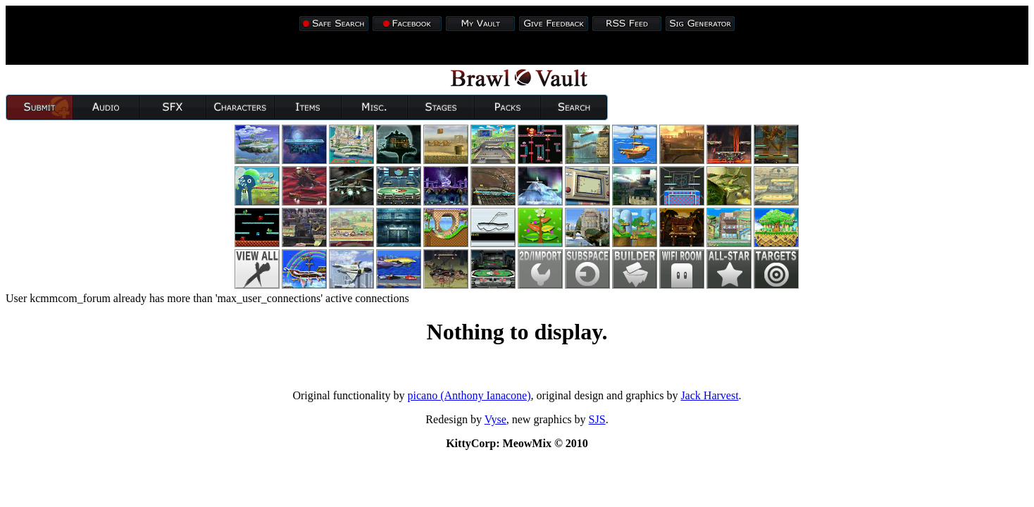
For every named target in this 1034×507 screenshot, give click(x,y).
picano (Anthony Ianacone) (469, 395)
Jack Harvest (709, 395)
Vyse (495, 419)
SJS (597, 419)
